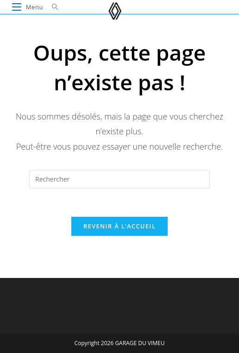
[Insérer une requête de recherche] (119, 179)
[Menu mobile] (28, 7)
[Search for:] (51, 7)
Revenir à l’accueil (119, 226)
